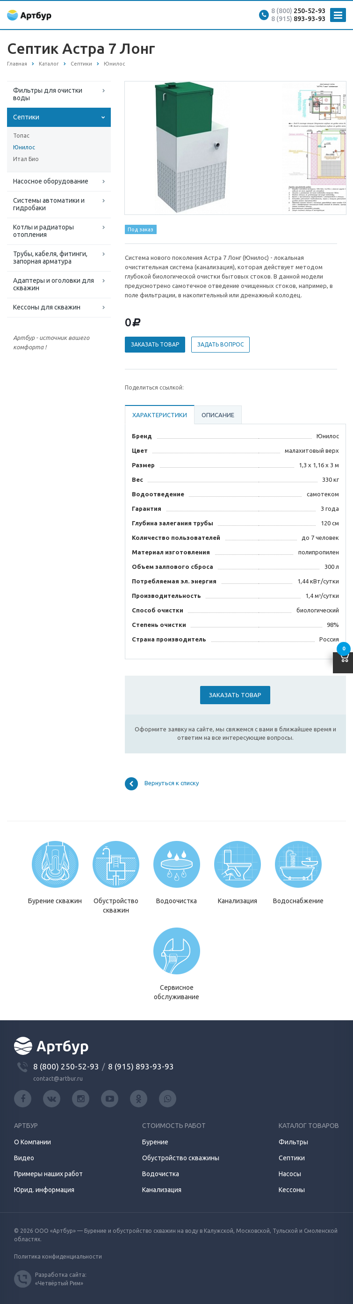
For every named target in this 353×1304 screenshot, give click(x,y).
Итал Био (26, 159)
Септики (26, 117)
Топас (21, 136)
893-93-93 (298, 18)
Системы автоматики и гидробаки (49, 204)
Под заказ (140, 229)
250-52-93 (298, 11)
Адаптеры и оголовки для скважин (53, 284)
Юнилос (24, 147)
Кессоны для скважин (46, 307)
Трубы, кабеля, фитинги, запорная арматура (50, 257)
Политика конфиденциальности (58, 1256)
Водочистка (160, 1174)
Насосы (290, 1174)
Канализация (161, 1189)
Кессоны (292, 1189)
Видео (24, 1158)
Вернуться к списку (162, 783)
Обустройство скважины (180, 1158)
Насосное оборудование (50, 181)
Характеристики (159, 415)
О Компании (32, 1142)
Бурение (155, 1142)
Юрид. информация (44, 1189)
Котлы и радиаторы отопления (43, 230)
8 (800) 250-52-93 (66, 1066)
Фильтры (293, 1142)
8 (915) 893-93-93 (141, 1066)
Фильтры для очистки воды (47, 94)
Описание (218, 415)
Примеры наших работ (48, 1174)
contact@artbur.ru (58, 1079)
